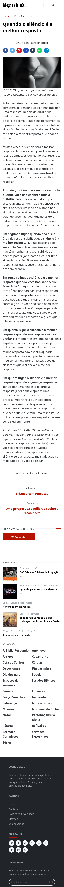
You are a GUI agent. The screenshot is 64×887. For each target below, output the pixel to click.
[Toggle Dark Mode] (47, 5)
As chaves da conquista (16, 635)
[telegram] (11, 843)
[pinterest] (32, 843)
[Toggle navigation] (58, 5)
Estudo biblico (18, 602)
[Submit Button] (51, 882)
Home (12, 804)
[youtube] (39, 843)
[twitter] (11, 850)
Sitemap (13, 818)
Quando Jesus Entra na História (38, 589)
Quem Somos (16, 823)
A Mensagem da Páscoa (17, 606)
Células (6, 602)
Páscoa (28, 602)
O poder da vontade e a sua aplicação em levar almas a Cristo (40, 619)
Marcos (44, 585)
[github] (25, 850)
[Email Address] (28, 882)
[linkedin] (25, 843)
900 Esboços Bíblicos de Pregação (39, 572)
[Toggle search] (53, 5)
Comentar (19, 537)
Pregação (31, 631)
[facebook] (40, 5)
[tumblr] (18, 843)
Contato (13, 809)
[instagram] (18, 850)
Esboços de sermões (29, 568)
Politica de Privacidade (21, 814)
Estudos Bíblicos (18, 631)
